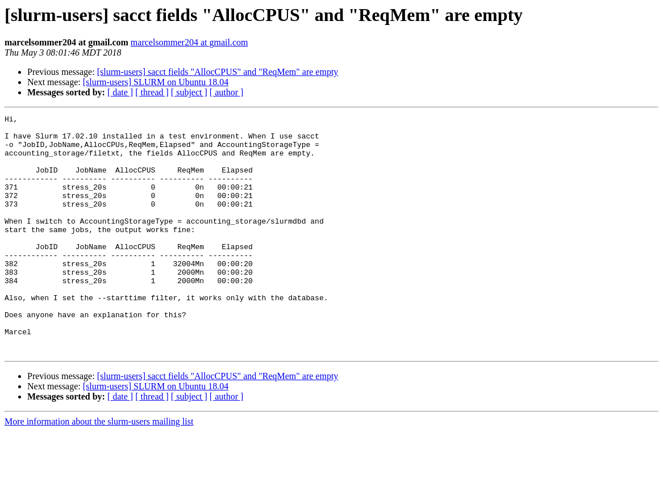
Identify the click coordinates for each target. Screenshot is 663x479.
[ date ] (120, 92)
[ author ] (227, 92)
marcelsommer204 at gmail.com (189, 42)
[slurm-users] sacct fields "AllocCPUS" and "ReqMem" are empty (218, 72)
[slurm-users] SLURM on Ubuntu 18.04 (155, 82)
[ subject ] (189, 92)
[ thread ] (152, 92)
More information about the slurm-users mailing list (99, 469)
